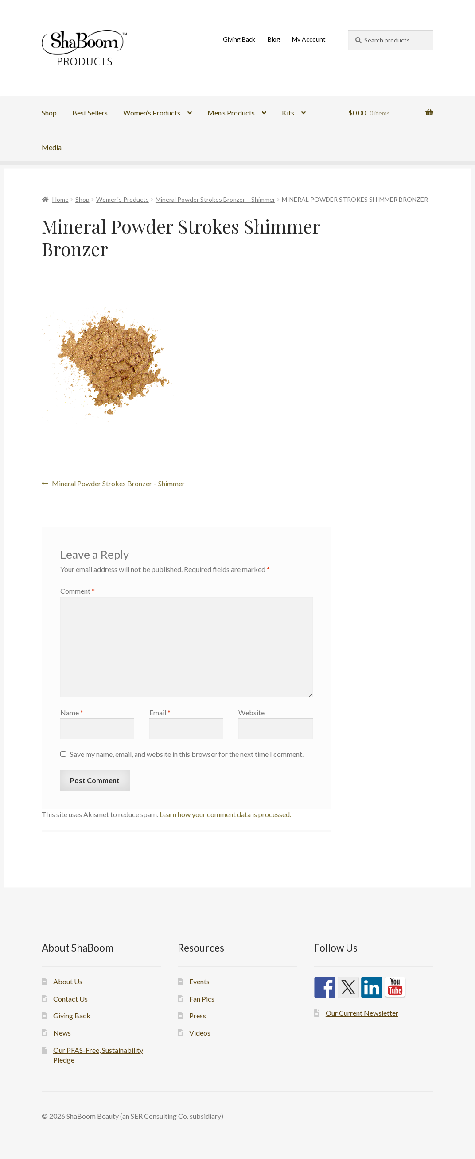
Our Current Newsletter (362, 1013)
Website (251, 712)
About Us (67, 981)
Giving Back (239, 39)
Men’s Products (231, 112)
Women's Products (122, 199)
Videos (199, 1033)
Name (71, 712)
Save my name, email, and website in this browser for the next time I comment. (187, 754)
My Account (309, 39)
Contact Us (70, 998)
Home (60, 199)
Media (52, 147)
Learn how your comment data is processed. (225, 814)
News (62, 1033)
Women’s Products (151, 112)
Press (197, 1015)
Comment (77, 591)
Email (160, 712)
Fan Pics (201, 998)
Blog (274, 39)
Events (199, 981)
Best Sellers (90, 112)
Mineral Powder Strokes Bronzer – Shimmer (215, 199)
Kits (288, 112)
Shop (49, 112)
